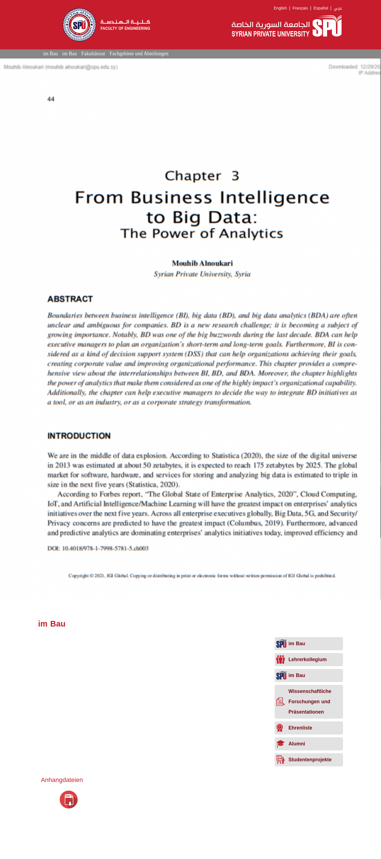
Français (300, 8)
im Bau (50, 53)
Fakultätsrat (93, 53)
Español (320, 8)
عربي (338, 8)
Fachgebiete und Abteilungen (138, 53)
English (280, 8)
